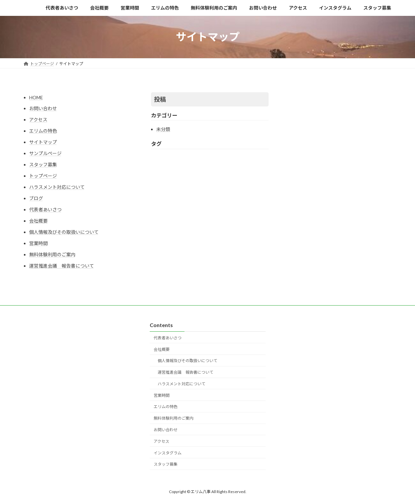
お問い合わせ (43, 108)
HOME (36, 97)
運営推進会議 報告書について (61, 266)
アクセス (38, 119)
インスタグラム (168, 452)
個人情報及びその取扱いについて (64, 232)
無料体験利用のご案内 (52, 254)
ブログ (36, 198)
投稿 (160, 99)
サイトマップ (43, 142)
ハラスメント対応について (57, 187)
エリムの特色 (43, 131)
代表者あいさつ (45, 209)
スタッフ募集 (43, 164)
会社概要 (38, 221)
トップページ (43, 176)
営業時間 (38, 243)
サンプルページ (45, 153)
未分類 (163, 129)
